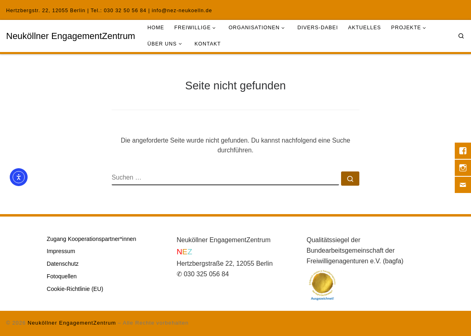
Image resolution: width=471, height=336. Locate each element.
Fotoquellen (62, 276)
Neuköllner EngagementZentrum (72, 323)
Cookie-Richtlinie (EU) (75, 289)
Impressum (61, 251)
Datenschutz (63, 263)
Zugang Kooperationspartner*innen (91, 239)
